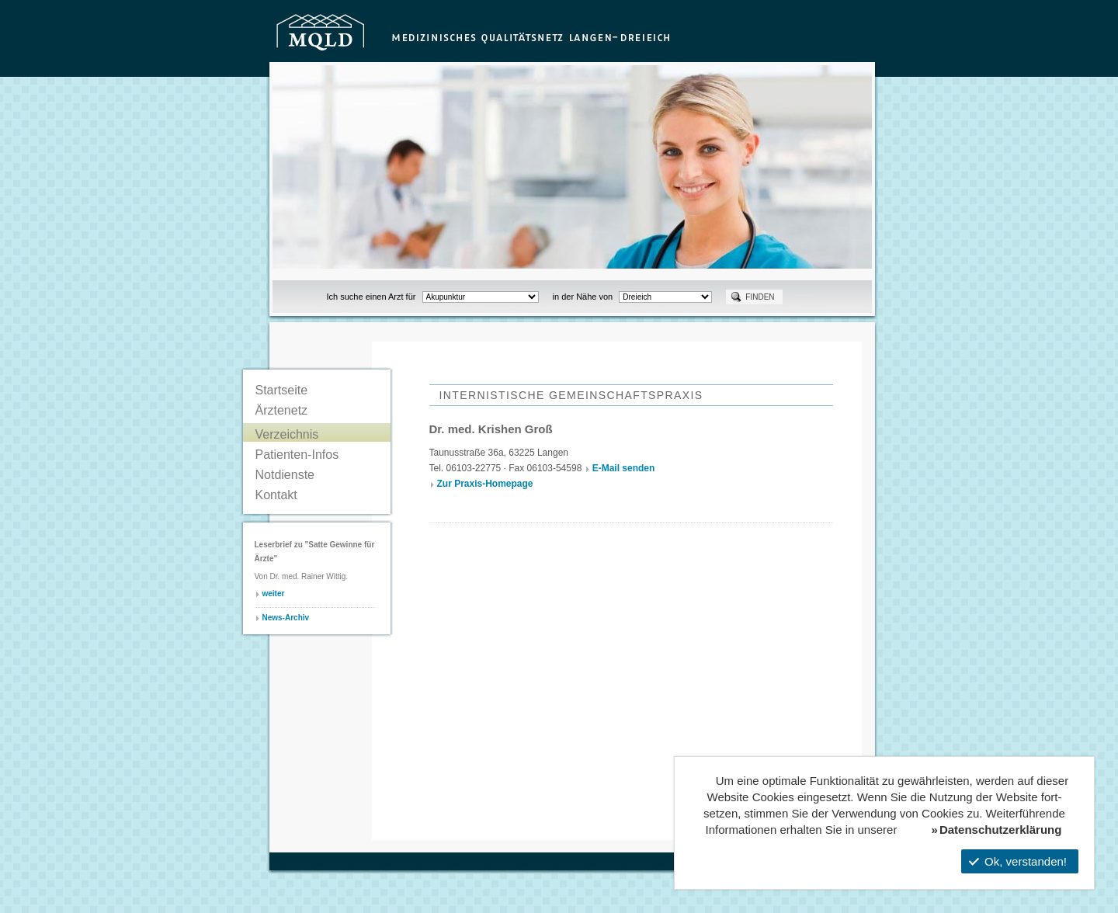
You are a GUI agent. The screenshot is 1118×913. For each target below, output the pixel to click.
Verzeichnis (287, 434)
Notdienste (285, 474)
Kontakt (276, 495)
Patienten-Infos (297, 454)
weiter (273, 593)
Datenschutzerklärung (1000, 829)
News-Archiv (286, 617)
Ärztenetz (281, 410)
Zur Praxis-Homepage (485, 483)
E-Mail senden (623, 468)
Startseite (281, 390)
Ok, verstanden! (1018, 861)
